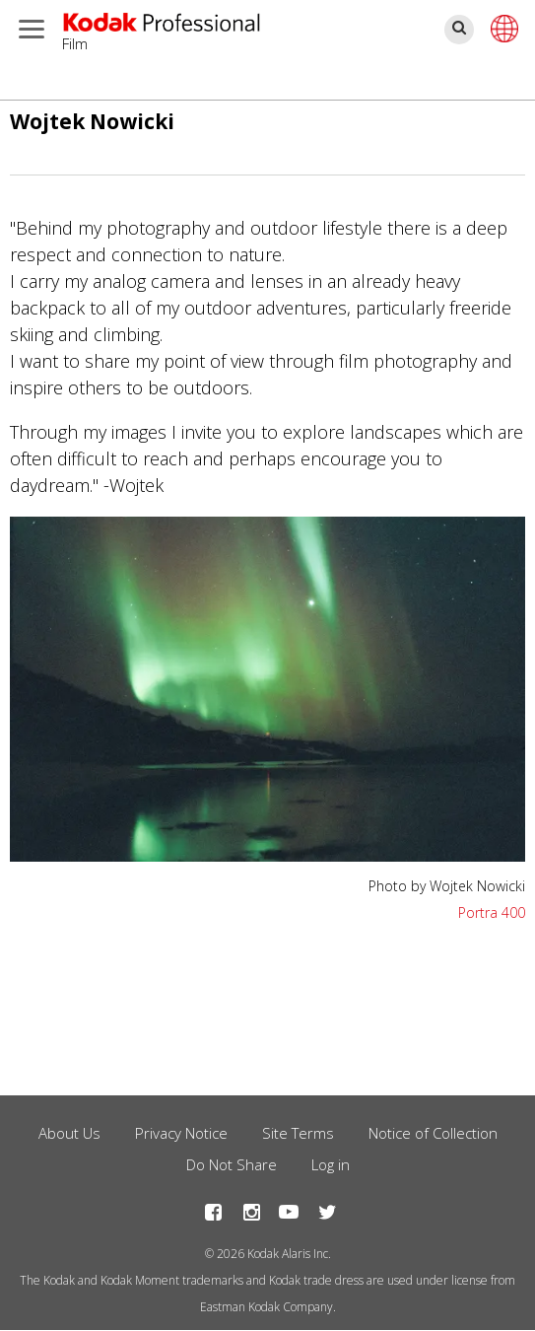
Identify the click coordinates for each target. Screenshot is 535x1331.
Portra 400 (491, 912)
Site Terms (298, 1133)
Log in (330, 1164)
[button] (267, 855)
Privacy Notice (181, 1133)
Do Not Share (231, 1164)
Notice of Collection (433, 1133)
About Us (69, 1133)
